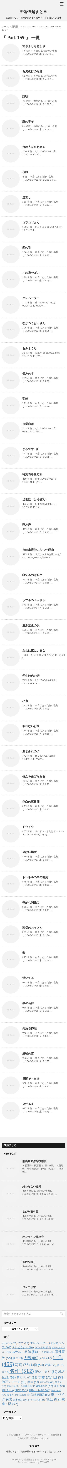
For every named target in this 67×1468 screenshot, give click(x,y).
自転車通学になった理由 (38, 550)
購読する (10, 1145)
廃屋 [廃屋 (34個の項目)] (33, 1382)
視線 (25, 172)
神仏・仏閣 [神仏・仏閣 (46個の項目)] (39, 1390)
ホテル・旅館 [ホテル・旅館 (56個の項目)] (25, 1351)
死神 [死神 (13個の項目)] (11, 1386)
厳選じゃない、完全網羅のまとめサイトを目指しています (33, 1451)
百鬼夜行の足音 (32, 71)
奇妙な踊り (29, 1262)
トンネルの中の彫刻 (35, 877)
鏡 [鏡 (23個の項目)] (41, 1399)
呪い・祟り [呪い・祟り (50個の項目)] (46, 1372)
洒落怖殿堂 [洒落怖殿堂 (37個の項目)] (43, 1386)
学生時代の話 (30, 675)
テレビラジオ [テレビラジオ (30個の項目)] (23, 1347)
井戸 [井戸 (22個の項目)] (18, 1358)
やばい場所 (29, 852)
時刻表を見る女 (32, 474)
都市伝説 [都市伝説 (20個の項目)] (20, 1399)
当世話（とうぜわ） (35, 499)
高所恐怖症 (29, 1028)
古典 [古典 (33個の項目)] (50, 1365)
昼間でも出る (30, 1078)
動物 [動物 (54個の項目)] (37, 1365)
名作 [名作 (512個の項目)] (21, 1370)
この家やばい (30, 273)
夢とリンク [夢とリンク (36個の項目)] (27, 1377)
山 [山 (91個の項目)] (58, 1377)
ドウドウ (28, 827)
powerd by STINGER (38, 1462)
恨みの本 (28, 373)
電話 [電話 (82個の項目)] (53, 1399)
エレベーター (30, 298)
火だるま (28, 1104)
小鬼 (25, 701)
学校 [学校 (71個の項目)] (45, 1377)
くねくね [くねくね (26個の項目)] (9, 1343)
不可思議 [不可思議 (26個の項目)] (46, 1352)
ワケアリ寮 (29, 1287)
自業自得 (28, 424)
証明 (25, 96)
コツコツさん (30, 222)
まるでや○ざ (30, 449)
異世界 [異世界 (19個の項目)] (8, 1390)
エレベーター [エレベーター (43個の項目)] (42, 1343)
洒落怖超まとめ (33, 11)
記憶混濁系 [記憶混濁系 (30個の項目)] (40, 1394)
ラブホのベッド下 (33, 600)
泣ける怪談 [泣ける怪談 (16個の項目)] (24, 1386)
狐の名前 (28, 1003)
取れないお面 (30, 726)
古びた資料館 (30, 1211)
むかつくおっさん (33, 323)
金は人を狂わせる (33, 147)
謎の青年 (28, 121)
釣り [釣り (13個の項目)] (32, 1400)
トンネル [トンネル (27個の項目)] (43, 1347)
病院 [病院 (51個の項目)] (21, 1390)
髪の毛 (26, 247)
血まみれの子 (30, 751)
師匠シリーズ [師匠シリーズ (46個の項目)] (14, 1382)
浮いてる (28, 978)
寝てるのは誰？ (32, 575)
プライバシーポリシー (35, 1434)
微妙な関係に (30, 902)
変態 (25, 398)
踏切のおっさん (32, 927)
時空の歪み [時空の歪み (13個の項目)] (47, 1382)
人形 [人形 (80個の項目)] (31, 1357)
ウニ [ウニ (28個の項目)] (23, 1343)
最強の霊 (28, 1053)
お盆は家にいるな (33, 650)
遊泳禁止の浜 (30, 625)
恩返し (26, 197)
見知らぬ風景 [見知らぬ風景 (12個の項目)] (22, 1395)
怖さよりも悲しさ (33, 46)
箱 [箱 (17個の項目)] (10, 1394)
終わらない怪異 (31, 1186)
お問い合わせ (13, 1434)
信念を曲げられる (33, 776)
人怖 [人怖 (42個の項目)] (45, 1358)
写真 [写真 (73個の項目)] (22, 1364)
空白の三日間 (30, 801)
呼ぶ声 (26, 524)
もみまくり (29, 348)
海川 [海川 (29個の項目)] (59, 1386)
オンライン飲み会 (33, 1236)
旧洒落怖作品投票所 (34, 1161)
